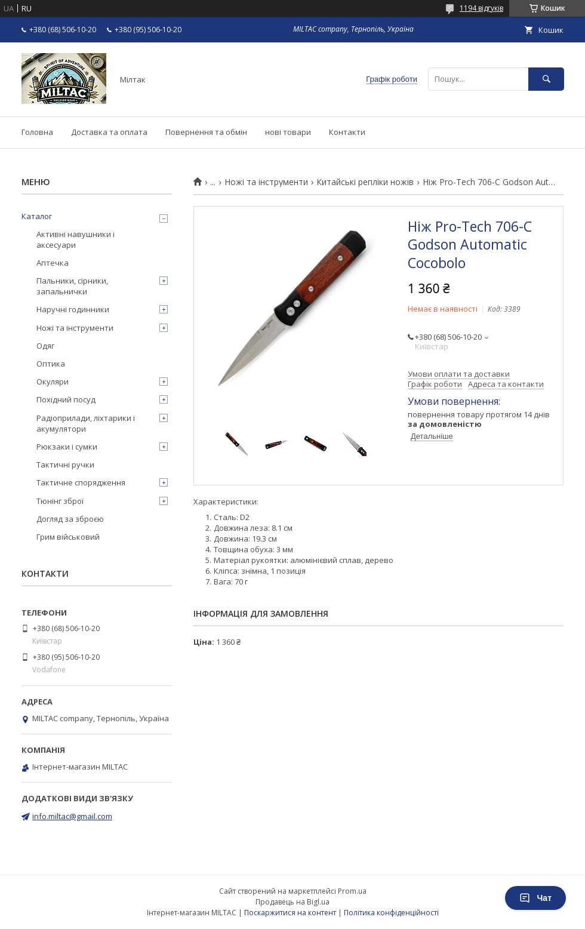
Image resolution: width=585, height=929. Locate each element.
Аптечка (52, 262)
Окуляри (52, 381)
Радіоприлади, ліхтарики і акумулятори (85, 423)
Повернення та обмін (206, 132)
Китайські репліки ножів (365, 182)
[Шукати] (546, 79)
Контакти (347, 132)
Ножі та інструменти (266, 182)
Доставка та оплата (109, 132)
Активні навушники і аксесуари (75, 239)
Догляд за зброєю (70, 518)
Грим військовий (68, 536)
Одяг (45, 345)
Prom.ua (352, 891)
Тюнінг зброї (60, 501)
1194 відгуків (481, 8)
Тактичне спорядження (80, 482)
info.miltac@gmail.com (72, 816)
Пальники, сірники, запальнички (72, 286)
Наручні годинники (72, 309)
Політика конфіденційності (391, 913)
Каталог (36, 216)
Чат (535, 898)
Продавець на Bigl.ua (292, 902)
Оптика (50, 363)
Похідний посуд (66, 399)
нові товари (288, 132)
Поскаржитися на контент (290, 913)
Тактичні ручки (65, 464)
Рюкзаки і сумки (66, 446)
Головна (37, 132)
